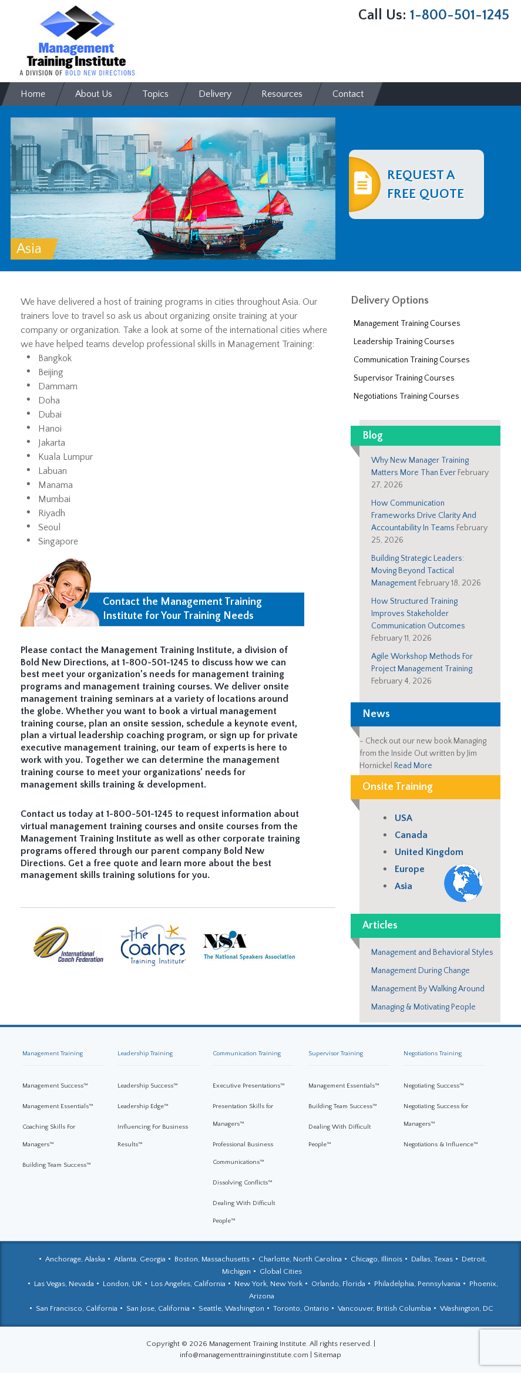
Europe (410, 869)
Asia (403, 886)
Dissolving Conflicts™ (243, 1182)
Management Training (52, 1053)
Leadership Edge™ (143, 1106)
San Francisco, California (76, 1308)
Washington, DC (466, 1308)
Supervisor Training (335, 1053)
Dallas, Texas (432, 1259)
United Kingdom (429, 852)
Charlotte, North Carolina (300, 1259)
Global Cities (281, 1271)
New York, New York (268, 1284)
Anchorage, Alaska (75, 1259)
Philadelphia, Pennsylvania (417, 1284)
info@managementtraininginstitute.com (244, 1355)
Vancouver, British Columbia (384, 1308)
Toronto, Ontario (301, 1308)
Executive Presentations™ (249, 1085)
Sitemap (327, 1355)
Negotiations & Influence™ (441, 1144)
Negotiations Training (433, 1053)
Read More (413, 765)
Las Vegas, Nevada (64, 1284)
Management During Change (420, 970)
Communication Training (247, 1053)
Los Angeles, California (188, 1284)
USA (403, 818)
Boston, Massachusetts (212, 1259)
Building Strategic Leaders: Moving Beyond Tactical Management (417, 571)
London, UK (122, 1284)
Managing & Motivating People (423, 1007)
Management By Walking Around (428, 989)
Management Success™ (55, 1085)
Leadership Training (145, 1053)
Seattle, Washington (231, 1308)
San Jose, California (158, 1308)
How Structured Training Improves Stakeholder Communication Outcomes (418, 614)
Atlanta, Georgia (140, 1259)
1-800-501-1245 (459, 15)
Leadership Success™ (147, 1085)
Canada (411, 835)
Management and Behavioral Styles (432, 952)
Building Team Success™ (56, 1165)
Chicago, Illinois (376, 1259)
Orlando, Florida (338, 1284)
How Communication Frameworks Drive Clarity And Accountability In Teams (423, 516)
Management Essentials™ (57, 1106)
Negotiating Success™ (434, 1085)
